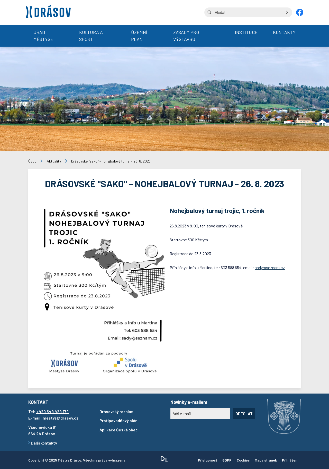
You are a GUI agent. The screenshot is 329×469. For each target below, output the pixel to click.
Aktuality (54, 161)
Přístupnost (207, 460)
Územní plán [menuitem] (139, 35)
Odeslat (244, 413)
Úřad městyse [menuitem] (43, 35)
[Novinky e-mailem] (200, 413)
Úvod (32, 161)
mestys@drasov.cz (60, 417)
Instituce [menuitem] (246, 32)
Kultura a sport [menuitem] (91, 35)
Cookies (243, 460)
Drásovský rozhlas (116, 411)
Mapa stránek (266, 460)
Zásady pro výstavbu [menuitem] (186, 35)
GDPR (227, 460)
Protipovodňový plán (118, 420)
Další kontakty (44, 442)
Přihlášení (290, 460)
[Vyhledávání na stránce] (248, 12)
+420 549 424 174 (52, 411)
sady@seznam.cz (270, 267)
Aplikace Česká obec (118, 429)
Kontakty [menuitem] (284, 32)
